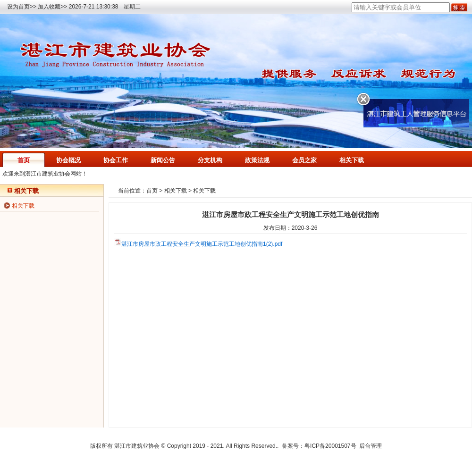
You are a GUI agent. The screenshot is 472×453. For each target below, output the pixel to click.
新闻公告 (163, 160)
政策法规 (257, 160)
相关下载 (351, 160)
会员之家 (304, 160)
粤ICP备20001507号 (330, 446)
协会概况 (68, 160)
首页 (23, 160)
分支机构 (210, 160)
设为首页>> (21, 6)
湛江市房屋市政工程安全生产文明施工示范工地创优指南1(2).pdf (201, 244)
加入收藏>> (52, 6)
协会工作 (115, 160)
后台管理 (370, 446)
